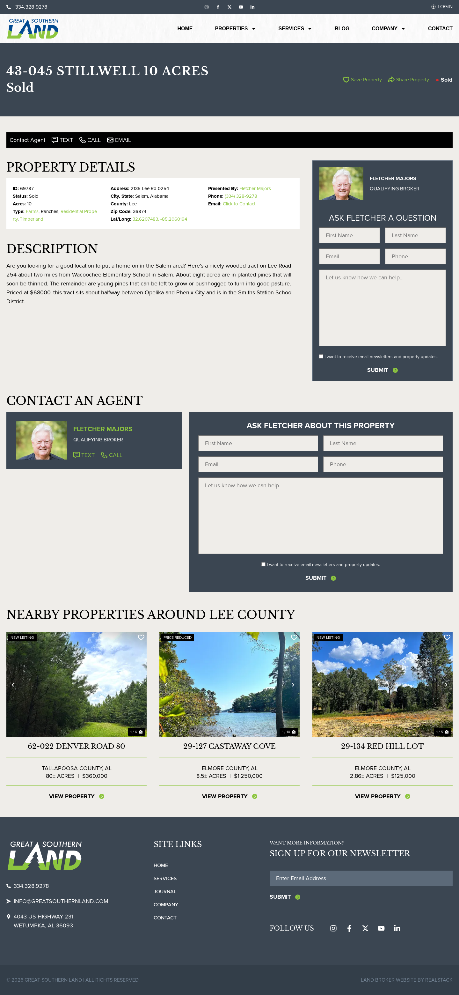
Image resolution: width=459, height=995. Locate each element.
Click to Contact (239, 203)
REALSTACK (439, 980)
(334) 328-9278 (241, 196)
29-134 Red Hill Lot (382, 746)
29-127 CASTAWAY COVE (229, 746)
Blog (342, 28)
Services (296, 29)
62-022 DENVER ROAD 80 (76, 746)
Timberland (31, 219)
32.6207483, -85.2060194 (160, 219)
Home (185, 28)
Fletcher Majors (255, 188)
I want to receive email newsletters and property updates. (381, 356)
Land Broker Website (388, 980)
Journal (165, 891)
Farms (32, 211)
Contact (440, 28)
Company (389, 29)
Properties (235, 29)
